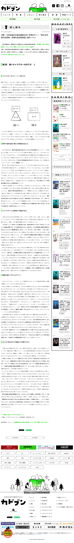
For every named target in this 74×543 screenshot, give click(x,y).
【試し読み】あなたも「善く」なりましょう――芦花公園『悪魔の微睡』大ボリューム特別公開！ (64, 289)
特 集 (19, 15)
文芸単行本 (45, 500)
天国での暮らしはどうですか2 (64, 105)
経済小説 (66, 453)
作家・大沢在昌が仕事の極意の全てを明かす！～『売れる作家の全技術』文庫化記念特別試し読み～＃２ (24, 36)
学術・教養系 (22, 462)
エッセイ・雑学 (63, 248)
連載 (31, 513)
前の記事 (12, 437)
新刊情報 (44, 497)
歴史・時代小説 (51, 453)
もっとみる (64, 159)
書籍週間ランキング (47, 516)
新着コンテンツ (62, 497)
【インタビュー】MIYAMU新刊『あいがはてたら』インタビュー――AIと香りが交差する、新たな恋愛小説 (65, 259)
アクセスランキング (47, 510)
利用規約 (60, 504)
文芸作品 (62, 193)
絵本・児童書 (8, 462)
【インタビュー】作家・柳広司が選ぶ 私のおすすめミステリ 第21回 (64, 222)
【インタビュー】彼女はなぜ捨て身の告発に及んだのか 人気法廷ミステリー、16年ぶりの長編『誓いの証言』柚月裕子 (65, 204)
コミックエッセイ (22, 467)
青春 (8, 458)
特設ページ (67, 15)
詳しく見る (67, 46)
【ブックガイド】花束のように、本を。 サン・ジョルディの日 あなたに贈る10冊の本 (64, 237)
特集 (31, 504)
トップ (32, 497)
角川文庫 (44, 504)
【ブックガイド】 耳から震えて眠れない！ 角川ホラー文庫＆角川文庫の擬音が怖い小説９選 (64, 342)
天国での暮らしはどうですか (64, 135)
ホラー (67, 294)
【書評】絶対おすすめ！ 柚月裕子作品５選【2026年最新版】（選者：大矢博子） (65, 274)
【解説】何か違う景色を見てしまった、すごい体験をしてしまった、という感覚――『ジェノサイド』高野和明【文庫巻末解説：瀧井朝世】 (64, 186)
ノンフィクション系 (37, 462)
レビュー (31, 15)
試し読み (42, 15)
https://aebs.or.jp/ (38, 534)
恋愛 (61, 245)
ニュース (7, 15)
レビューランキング (47, 513)
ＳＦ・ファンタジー (64, 242)
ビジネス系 (51, 462)
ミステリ (62, 210)
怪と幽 (66, 462)
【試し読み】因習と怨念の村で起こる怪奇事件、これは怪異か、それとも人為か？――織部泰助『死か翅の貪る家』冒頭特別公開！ (64, 324)
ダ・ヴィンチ (63, 213)
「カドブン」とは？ (63, 500)
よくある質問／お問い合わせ (65, 507)
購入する (67, 43)
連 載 (55, 15)
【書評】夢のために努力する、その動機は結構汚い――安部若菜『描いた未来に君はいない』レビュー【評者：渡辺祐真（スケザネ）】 (64, 306)
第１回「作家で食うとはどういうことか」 (14, 54)
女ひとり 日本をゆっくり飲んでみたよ (64, 145)
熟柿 (62, 114)
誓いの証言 (64, 124)
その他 (37, 467)
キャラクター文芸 (37, 458)
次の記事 (38, 437)
